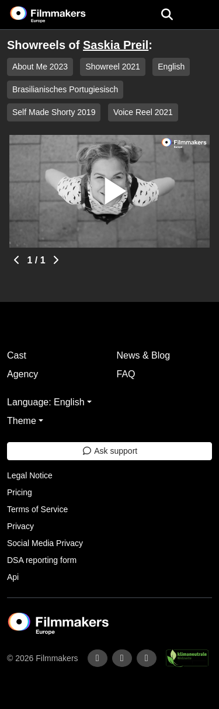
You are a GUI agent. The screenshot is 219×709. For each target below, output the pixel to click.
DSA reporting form (42, 560)
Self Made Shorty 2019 (53, 112)
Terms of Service (37, 509)
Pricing (19, 492)
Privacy (20, 526)
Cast (16, 355)
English (171, 66)
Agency (22, 374)
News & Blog (144, 355)
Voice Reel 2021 (143, 112)
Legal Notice (30, 475)
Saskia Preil (115, 45)
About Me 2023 (40, 66)
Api (13, 577)
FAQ (126, 374)
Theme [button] (21, 421)
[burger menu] (201, 15)
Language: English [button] (46, 402)
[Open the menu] (167, 15)
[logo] (61, 14)
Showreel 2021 (112, 66)
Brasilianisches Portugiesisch (65, 89)
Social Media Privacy (45, 543)
